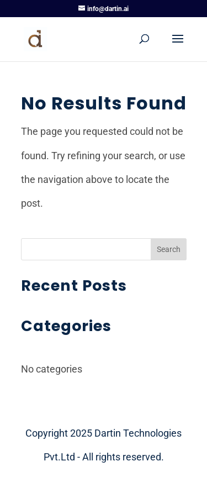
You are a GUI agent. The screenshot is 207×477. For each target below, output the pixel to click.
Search (169, 249)
